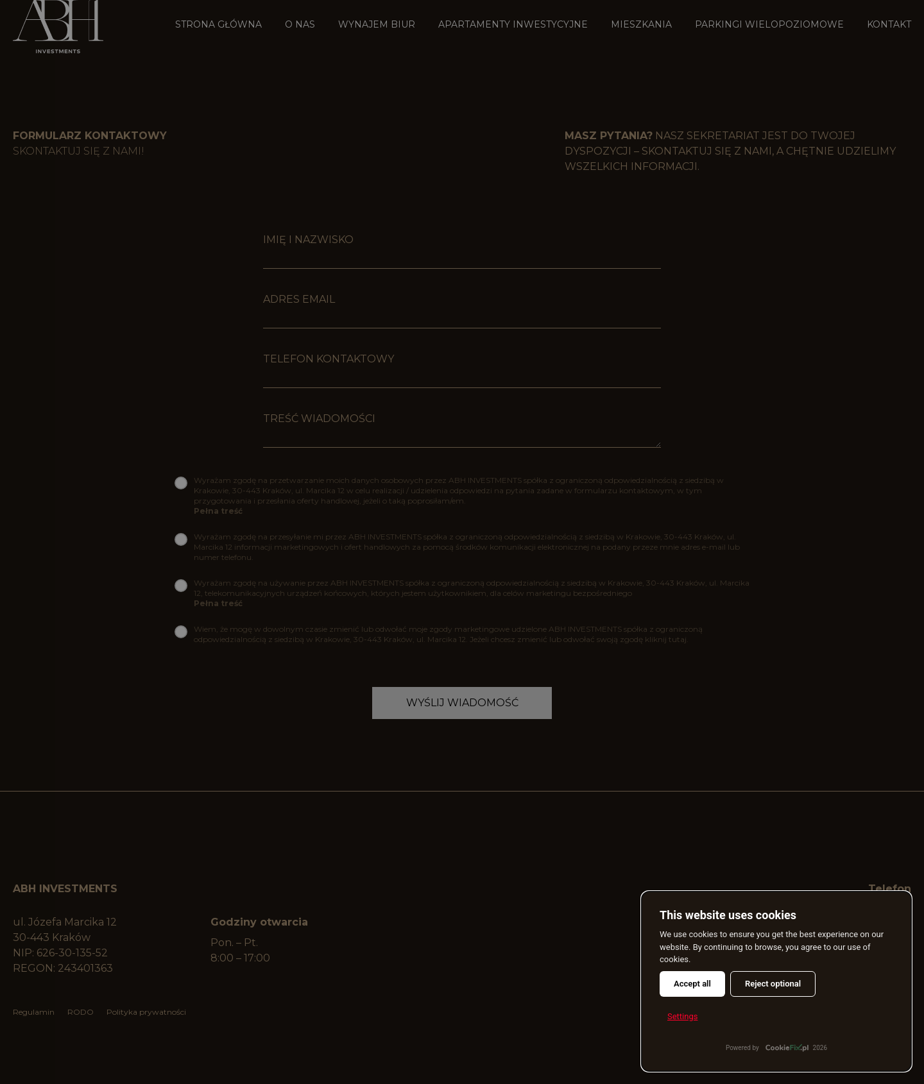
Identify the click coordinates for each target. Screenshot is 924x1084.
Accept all (692, 983)
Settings (682, 1016)
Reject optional (773, 983)
